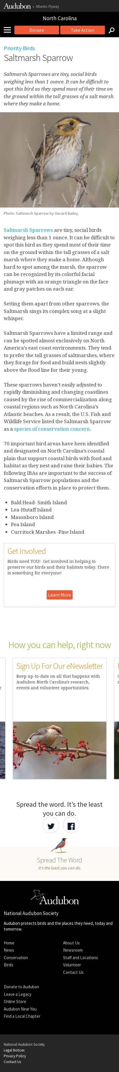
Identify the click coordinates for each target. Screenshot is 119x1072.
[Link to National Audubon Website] (17, 7)
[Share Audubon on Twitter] (51, 825)
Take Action (82, 30)
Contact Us (73, 972)
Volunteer (72, 965)
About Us (71, 943)
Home (9, 943)
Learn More (59, 595)
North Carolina (60, 18)
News (9, 950)
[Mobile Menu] (9, 30)
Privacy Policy (15, 1056)
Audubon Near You (20, 1009)
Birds (8, 965)
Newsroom (73, 950)
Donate (36, 30)
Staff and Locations (80, 957)
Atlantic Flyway (47, 6)
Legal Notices (14, 1050)
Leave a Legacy (17, 994)
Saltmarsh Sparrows (28, 230)
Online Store (15, 1001)
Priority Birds (19, 48)
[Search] (110, 30)
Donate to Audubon (21, 986)
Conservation (16, 957)
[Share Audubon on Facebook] (71, 825)
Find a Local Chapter (22, 1016)
